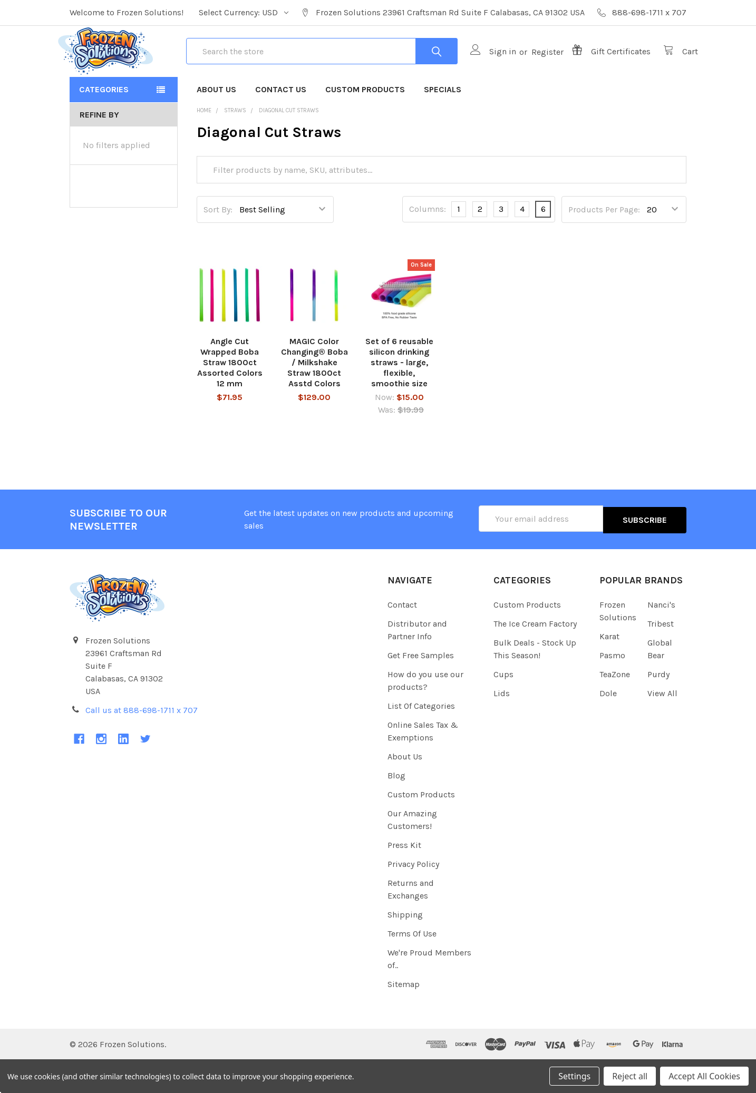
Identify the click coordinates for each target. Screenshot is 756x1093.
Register (536, 69)
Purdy (658, 707)
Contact (402, 638)
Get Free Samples (420, 689)
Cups (503, 707)
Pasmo (612, 689)
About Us (216, 124)
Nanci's (661, 638)
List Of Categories (421, 739)
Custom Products (365, 124)
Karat (609, 670)
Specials (442, 124)
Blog (396, 809)
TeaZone (614, 707)
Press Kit (404, 878)
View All (662, 726)
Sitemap (403, 1017)
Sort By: (217, 244)
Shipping (405, 948)
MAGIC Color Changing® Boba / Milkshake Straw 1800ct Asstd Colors (314, 397)
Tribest (660, 657)
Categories (104, 124)
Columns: (427, 244)
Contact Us (280, 124)
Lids (501, 726)
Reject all (629, 1076)
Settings (574, 1076)
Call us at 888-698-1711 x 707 (141, 743)
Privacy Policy (413, 897)
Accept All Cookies (704, 1076)
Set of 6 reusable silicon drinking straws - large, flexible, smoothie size (399, 397)
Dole (608, 726)
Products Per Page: (604, 244)
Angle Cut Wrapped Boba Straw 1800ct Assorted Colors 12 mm (230, 397)
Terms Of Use (412, 967)
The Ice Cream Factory (535, 657)
